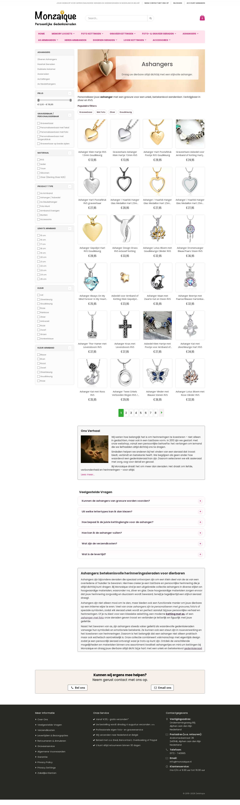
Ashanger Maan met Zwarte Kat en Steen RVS (157, 209)
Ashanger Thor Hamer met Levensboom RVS (92, 236)
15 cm (43, 235)
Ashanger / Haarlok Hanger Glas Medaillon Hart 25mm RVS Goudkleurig (157, 159)
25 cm (43, 279)
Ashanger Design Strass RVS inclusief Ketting (125, 183)
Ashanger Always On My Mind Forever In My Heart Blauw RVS (92, 211)
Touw (43, 168)
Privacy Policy (45, 631)
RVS (42, 159)
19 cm (43, 252)
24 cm (43, 274)
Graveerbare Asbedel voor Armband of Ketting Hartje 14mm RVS (190, 133)
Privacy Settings (47, 636)
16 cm (43, 239)
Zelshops (200, 662)
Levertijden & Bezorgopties (53, 604)
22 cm (43, 265)
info (153, 593)
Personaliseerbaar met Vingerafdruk (51, 138)
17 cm (43, 244)
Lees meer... (88, 343)
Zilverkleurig (46, 299)
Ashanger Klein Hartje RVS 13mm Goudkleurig (92, 131)
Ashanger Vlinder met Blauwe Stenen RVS (157, 262)
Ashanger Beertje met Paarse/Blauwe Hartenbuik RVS (190, 211)
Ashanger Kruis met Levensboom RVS (124, 236)
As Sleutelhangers (47, 83)
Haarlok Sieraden (46, 64)
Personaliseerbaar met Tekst (54, 127)
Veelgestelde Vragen (50, 593)
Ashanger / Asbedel (50, 197)
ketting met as (175, 482)
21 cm (43, 261)
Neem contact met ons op (156, 3)
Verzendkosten (46, 598)
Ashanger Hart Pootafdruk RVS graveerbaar (92, 157)
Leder (43, 164)
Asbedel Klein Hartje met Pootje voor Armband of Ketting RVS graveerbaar (157, 237)
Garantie (43, 625)
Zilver (112, 112)
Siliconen (44, 172)
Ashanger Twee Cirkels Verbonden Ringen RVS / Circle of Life (125, 263)
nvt (41, 295)
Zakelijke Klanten (47, 641)
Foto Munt (45, 206)
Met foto (101, 112)
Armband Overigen (50, 210)
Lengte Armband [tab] (47, 228)
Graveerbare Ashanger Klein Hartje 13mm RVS (125, 131)
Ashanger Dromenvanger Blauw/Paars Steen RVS (190, 183)
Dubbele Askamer (47, 69)
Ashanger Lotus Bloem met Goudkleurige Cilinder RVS (157, 183)
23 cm (43, 270)
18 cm (43, 248)
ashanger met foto (92, 486)
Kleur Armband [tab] (46, 347)
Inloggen (177, 3)
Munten (44, 214)
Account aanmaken (196, 3)
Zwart (43, 329)
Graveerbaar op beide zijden (54, 143)
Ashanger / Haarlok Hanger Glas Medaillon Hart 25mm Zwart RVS (125, 159)
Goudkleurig (126, 112)
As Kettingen (44, 79)
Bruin (42, 359)
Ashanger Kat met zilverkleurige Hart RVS (190, 236)
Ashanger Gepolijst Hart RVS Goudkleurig (92, 183)
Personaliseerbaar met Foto (54, 132)
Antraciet (44, 321)
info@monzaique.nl (180, 630)
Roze (42, 325)
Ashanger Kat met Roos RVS (92, 262)
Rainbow (44, 312)
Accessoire (46, 219)
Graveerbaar (85, 112)
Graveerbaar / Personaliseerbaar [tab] (48, 115)
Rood (43, 363)
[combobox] (119, 18)
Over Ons (43, 588)
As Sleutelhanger (48, 201)
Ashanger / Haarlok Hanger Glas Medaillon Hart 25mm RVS (190, 159)
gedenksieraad (193, 517)
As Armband (46, 193)
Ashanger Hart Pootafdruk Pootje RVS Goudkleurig (157, 131)
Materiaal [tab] (43, 152)
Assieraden (43, 74)
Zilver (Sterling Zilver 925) (52, 177)
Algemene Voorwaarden (51, 620)
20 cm (43, 257)
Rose (42, 308)
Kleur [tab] (41, 288)
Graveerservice (46, 614)
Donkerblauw (47, 338)
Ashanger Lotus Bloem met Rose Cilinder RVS (190, 262)
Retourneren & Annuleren (52, 609)
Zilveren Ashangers (47, 59)
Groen (43, 334)
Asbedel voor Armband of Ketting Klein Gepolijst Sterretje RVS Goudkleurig (125, 211)
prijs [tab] (40, 93)
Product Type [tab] (45, 186)
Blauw (43, 354)
